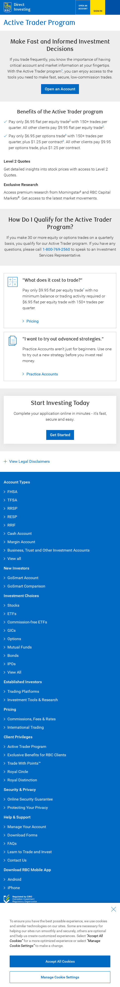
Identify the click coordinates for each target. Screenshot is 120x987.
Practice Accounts (42, 374)
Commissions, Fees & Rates (31, 719)
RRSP (12, 508)
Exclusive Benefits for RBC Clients (36, 755)
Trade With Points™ (24, 763)
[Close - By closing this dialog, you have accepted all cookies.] (113, 909)
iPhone (12, 888)
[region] (60, 945)
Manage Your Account (26, 826)
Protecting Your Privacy (27, 807)
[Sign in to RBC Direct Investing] (97, 7)
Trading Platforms (23, 691)
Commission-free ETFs (27, 622)
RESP (12, 516)
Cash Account (19, 533)
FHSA (12, 491)
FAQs (12, 843)
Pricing (31, 321)
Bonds (13, 655)
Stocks (13, 605)
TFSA (12, 500)
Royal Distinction (22, 780)
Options (14, 638)
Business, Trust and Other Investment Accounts (48, 550)
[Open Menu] (112, 7)
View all (14, 558)
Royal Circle (17, 771)
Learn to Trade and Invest (29, 851)
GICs (11, 630)
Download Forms (22, 835)
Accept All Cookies (60, 961)
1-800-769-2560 (56, 249)
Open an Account (58, 89)
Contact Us (16, 860)
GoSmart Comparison (26, 586)
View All (14, 672)
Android (12, 879)
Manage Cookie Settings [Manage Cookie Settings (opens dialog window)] (60, 977)
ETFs (11, 613)
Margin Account (21, 542)
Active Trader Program (26, 746)
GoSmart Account (22, 577)
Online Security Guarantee (30, 799)
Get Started (60, 434)
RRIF (11, 525)
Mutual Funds (19, 647)
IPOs (11, 664)
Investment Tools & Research (32, 699)
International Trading (25, 727)
